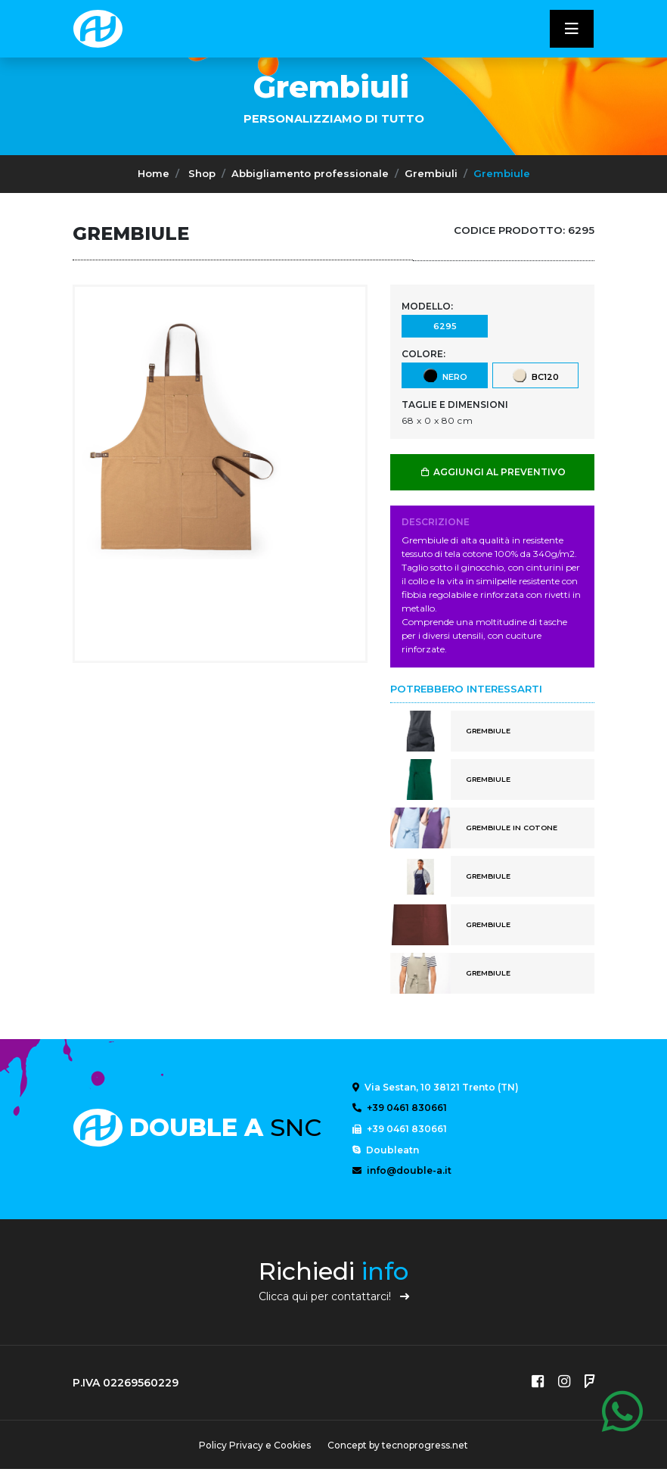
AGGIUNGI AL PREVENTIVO (493, 472)
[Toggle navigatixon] (572, 29)
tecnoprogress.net (426, 1448)
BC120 (535, 375)
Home (153, 173)
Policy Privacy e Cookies (254, 1448)
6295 (445, 325)
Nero (444, 375)
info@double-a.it (401, 1172)
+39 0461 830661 (399, 1108)
